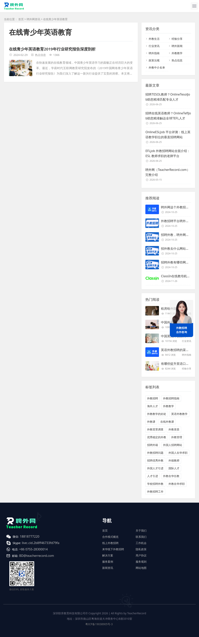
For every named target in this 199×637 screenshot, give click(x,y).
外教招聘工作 (155, 491)
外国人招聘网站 (172, 445)
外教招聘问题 (155, 453)
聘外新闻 (177, 46)
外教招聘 (152, 398)
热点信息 (40, 55)
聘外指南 (154, 53)
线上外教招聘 (110, 543)
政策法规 (154, 60)
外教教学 (177, 53)
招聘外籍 (152, 445)
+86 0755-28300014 (33, 549)
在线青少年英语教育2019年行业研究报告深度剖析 (52, 49)
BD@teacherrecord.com (36, 556)
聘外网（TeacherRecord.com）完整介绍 (167, 172)
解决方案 (107, 555)
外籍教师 (173, 460)
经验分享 (177, 39)
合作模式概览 (110, 537)
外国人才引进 (155, 468)
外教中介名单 (157, 67)
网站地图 (141, 568)
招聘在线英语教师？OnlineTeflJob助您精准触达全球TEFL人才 (168, 115)
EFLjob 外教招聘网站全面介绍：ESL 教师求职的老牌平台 (167, 153)
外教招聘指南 (171, 398)
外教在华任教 (171, 476)
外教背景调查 (155, 429)
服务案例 (107, 561)
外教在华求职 (176, 484)
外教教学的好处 (156, 414)
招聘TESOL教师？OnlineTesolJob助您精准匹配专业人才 (167, 97)
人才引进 (152, 476)
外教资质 (173, 429)
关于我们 (141, 530)
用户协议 (141, 555)
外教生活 (154, 39)
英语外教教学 (179, 414)
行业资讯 (154, 46)
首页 (21, 19)
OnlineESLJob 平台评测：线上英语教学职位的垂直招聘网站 (167, 134)
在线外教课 (167, 421)
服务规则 (141, 561)
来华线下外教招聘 (113, 549)
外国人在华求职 (178, 453)
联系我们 (141, 537)
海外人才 (152, 406)
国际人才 (173, 468)
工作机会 (141, 543)
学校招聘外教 (155, 484)
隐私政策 (141, 549)
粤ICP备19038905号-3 (99, 624)
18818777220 (29, 536)
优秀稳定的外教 (156, 437)
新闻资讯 (107, 568)
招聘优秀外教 (155, 460)
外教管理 (176, 437)
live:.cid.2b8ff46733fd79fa (40, 543)
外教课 (151, 421)
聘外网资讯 (33, 19)
